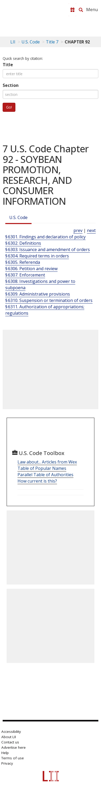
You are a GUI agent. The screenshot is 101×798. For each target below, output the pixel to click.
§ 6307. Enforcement (25, 275)
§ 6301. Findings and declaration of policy (45, 237)
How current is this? (37, 481)
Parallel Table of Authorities (45, 475)
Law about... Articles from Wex (47, 462)
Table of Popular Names (41, 468)
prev (77, 230)
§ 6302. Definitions (23, 243)
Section (11, 85)
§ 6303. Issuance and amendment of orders (47, 249)
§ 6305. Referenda (22, 262)
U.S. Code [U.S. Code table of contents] (30, 42)
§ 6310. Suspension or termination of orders (49, 300)
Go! (9, 107)
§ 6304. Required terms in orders (37, 256)
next (91, 230)
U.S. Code (18, 217)
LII (12, 42)
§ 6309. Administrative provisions (37, 294)
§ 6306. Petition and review (31, 268)
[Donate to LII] (72, 9)
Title (8, 65)
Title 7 (52, 42)
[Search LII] (81, 9)
